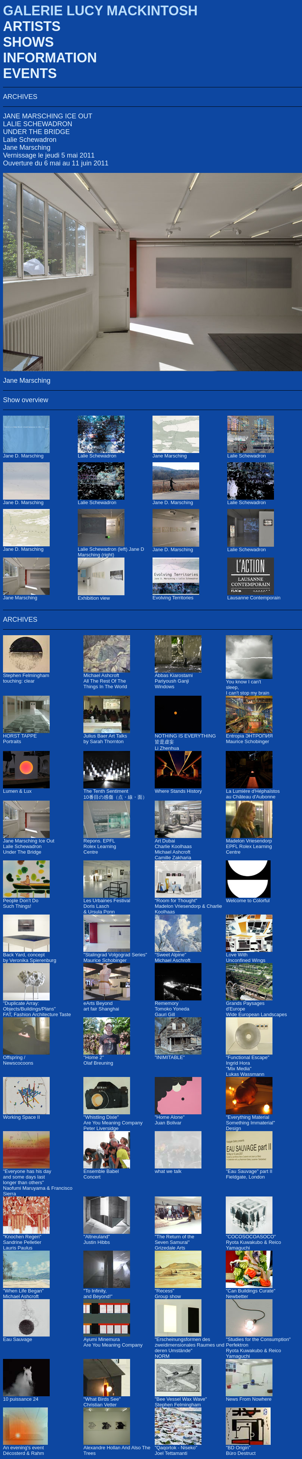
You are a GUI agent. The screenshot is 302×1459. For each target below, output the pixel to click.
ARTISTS (32, 26)
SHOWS (28, 42)
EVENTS (30, 73)
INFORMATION (50, 57)
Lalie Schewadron (29, 139)
